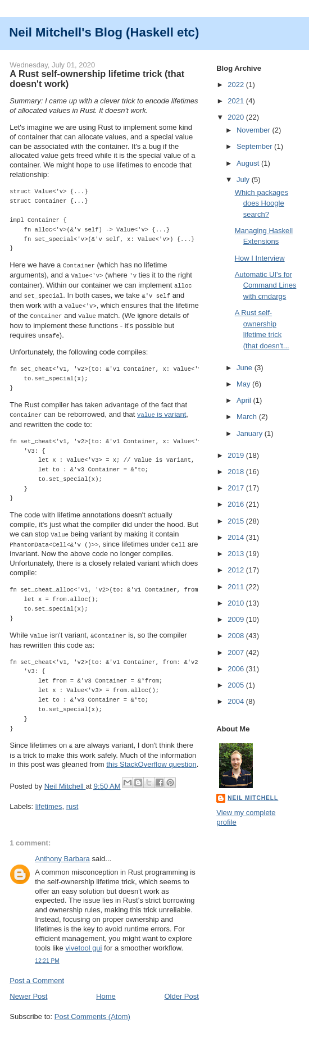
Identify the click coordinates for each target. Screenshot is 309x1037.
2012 (237, 570)
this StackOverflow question (151, 757)
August (249, 163)
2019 (237, 455)
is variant (161, 410)
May (244, 384)
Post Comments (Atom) (92, 1010)
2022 (237, 84)
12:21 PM (47, 954)
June (246, 367)
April (245, 400)
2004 (237, 701)
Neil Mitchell (65, 779)
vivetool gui (83, 941)
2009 (237, 619)
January (251, 433)
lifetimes (48, 799)
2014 (237, 537)
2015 (237, 521)
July (244, 179)
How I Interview (260, 258)
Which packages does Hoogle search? (261, 203)
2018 (237, 471)
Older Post (181, 989)
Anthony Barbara (62, 852)
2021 (237, 101)
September (255, 146)
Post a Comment (37, 974)
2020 (237, 117)
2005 (237, 685)
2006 (237, 669)
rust (72, 799)
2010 (237, 603)
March (248, 416)
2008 (237, 635)
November (254, 130)
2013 (237, 553)
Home (106, 989)
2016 (237, 504)
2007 (237, 652)
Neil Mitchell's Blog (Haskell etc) (104, 32)
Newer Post (28, 989)
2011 (237, 587)
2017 (237, 488)
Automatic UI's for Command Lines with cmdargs (266, 285)
